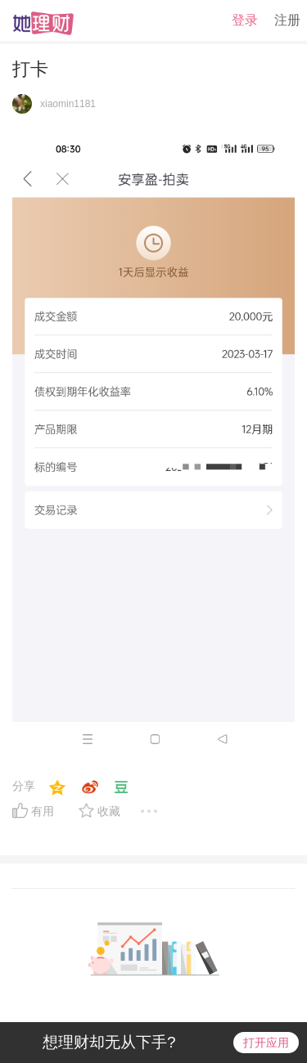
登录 (245, 20)
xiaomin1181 (68, 104)
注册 (287, 20)
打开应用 (266, 1042)
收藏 (108, 811)
